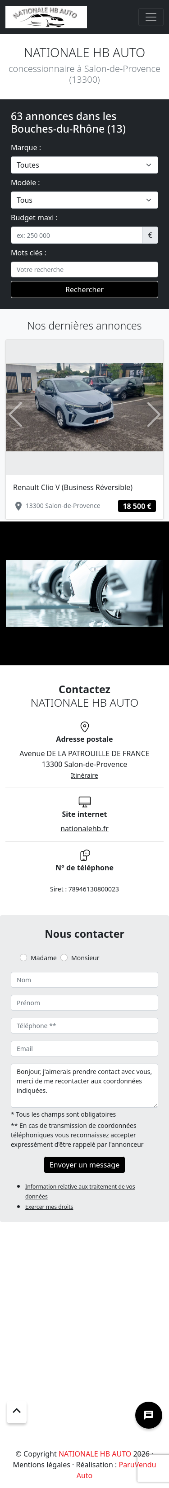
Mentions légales (41, 1465)
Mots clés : (28, 253)
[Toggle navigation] (151, 17)
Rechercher (84, 289)
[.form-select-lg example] (84, 165)
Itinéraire (84, 775)
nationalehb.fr (84, 828)
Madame (44, 957)
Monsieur (85, 957)
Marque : (26, 147)
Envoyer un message (84, 1165)
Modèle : (25, 182)
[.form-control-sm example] (77, 235)
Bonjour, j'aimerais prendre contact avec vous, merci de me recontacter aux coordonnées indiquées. (84, 1086)
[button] (15, 414)
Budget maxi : (34, 218)
